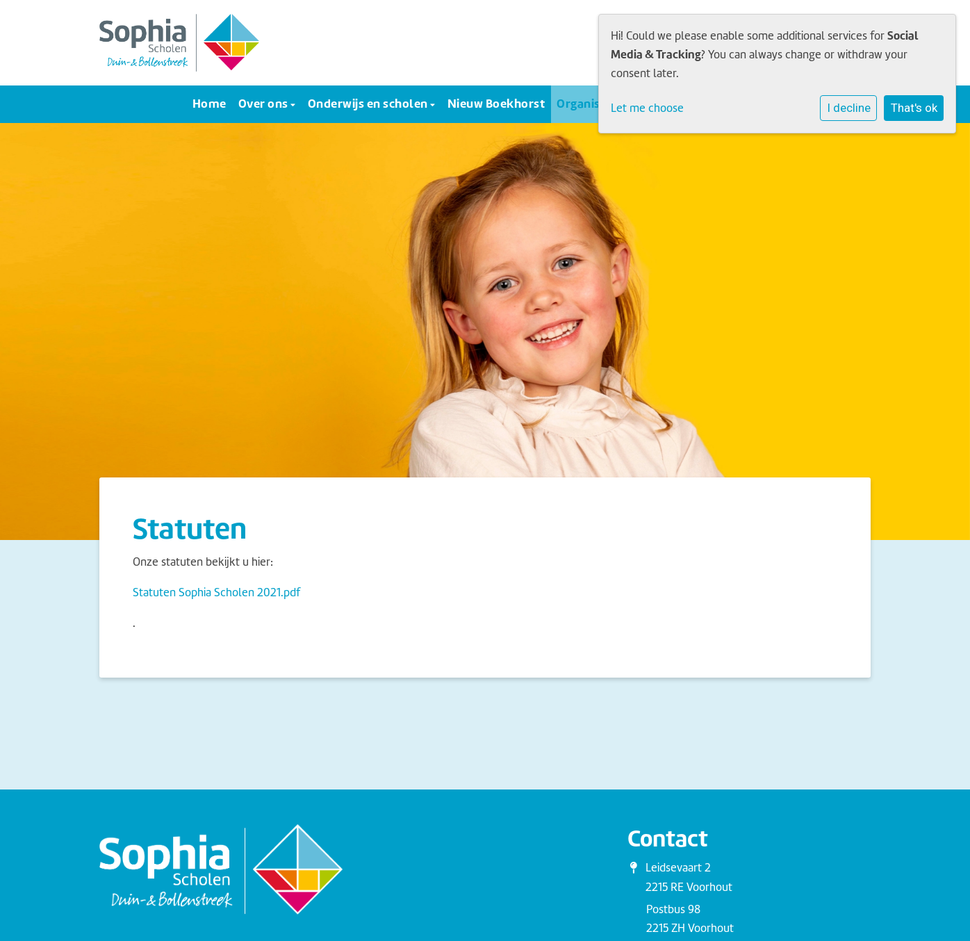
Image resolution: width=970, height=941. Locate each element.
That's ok (914, 108)
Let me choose (647, 108)
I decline (849, 108)
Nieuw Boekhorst (496, 103)
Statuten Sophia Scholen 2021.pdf (216, 592)
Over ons (264, 103)
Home (209, 103)
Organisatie (590, 103)
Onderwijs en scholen (369, 103)
